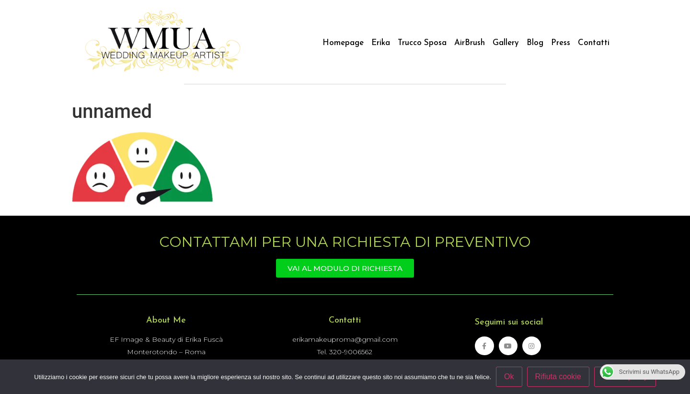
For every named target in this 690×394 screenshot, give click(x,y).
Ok (509, 376)
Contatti (594, 43)
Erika (380, 43)
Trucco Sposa (422, 43)
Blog (535, 43)
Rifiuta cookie (558, 376)
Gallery (506, 43)
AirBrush (469, 43)
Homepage (343, 43)
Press (560, 43)
